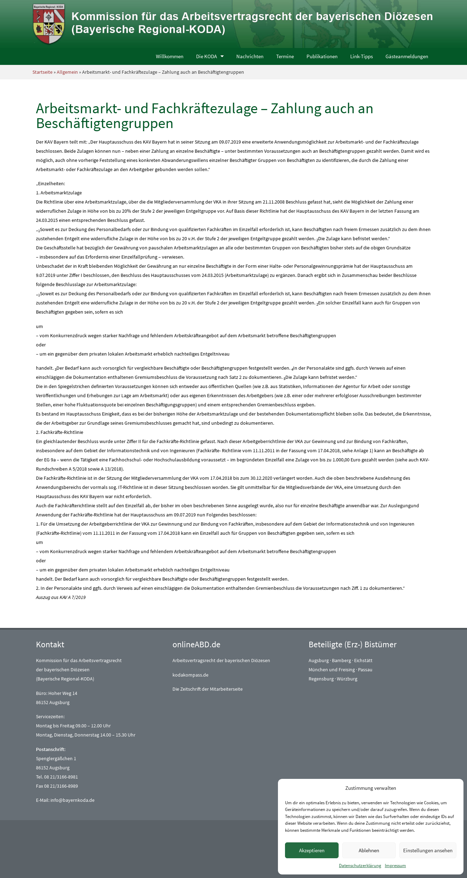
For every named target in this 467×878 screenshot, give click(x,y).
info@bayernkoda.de (72, 800)
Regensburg (321, 679)
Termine (285, 56)
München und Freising (332, 669)
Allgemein (67, 72)
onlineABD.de (196, 644)
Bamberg (341, 660)
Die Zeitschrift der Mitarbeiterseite (207, 689)
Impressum (395, 865)
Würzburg (347, 679)
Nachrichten (249, 56)
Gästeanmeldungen (407, 56)
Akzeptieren (312, 850)
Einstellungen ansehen (428, 850)
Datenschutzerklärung (360, 865)
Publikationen (322, 56)
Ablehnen (369, 850)
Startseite (42, 72)
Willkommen (169, 56)
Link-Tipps (361, 56)
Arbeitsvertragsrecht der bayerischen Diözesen (221, 660)
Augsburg (319, 660)
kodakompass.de (190, 675)
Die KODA (210, 56)
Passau (365, 669)
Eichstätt (363, 660)
